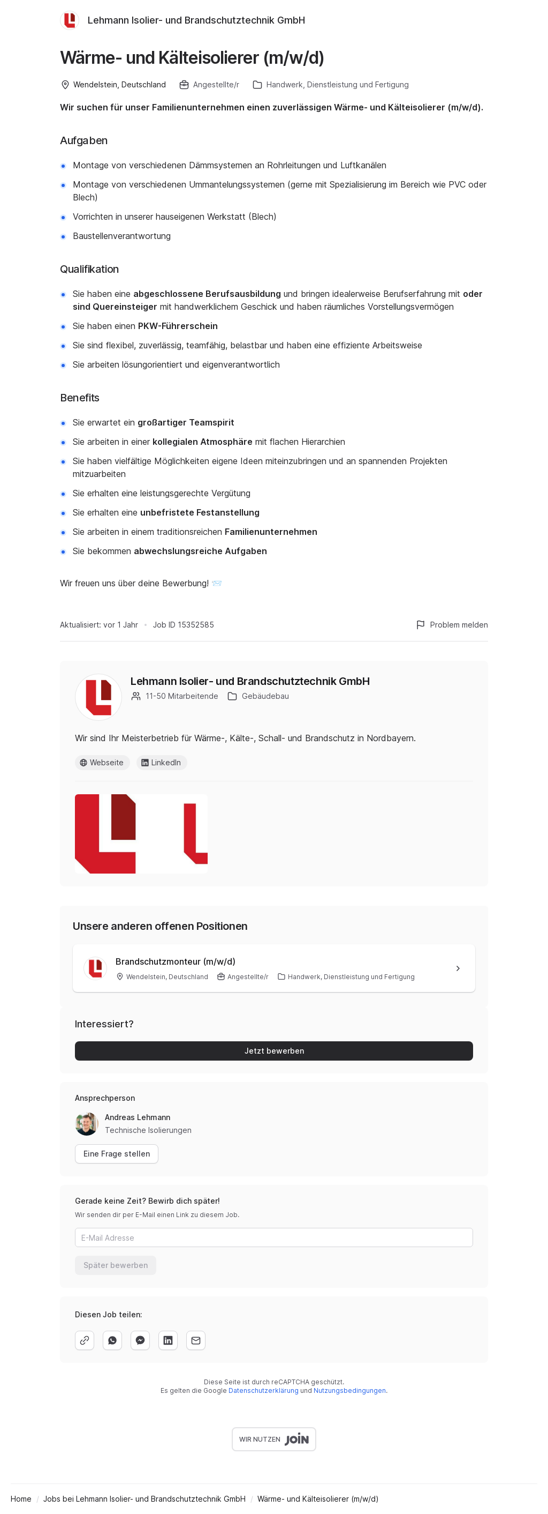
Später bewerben (115, 1265)
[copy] (84, 1340)
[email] (196, 1340)
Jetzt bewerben (274, 1050)
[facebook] (140, 1340)
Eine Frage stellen (116, 1153)
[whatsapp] (112, 1340)
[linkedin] (168, 1340)
